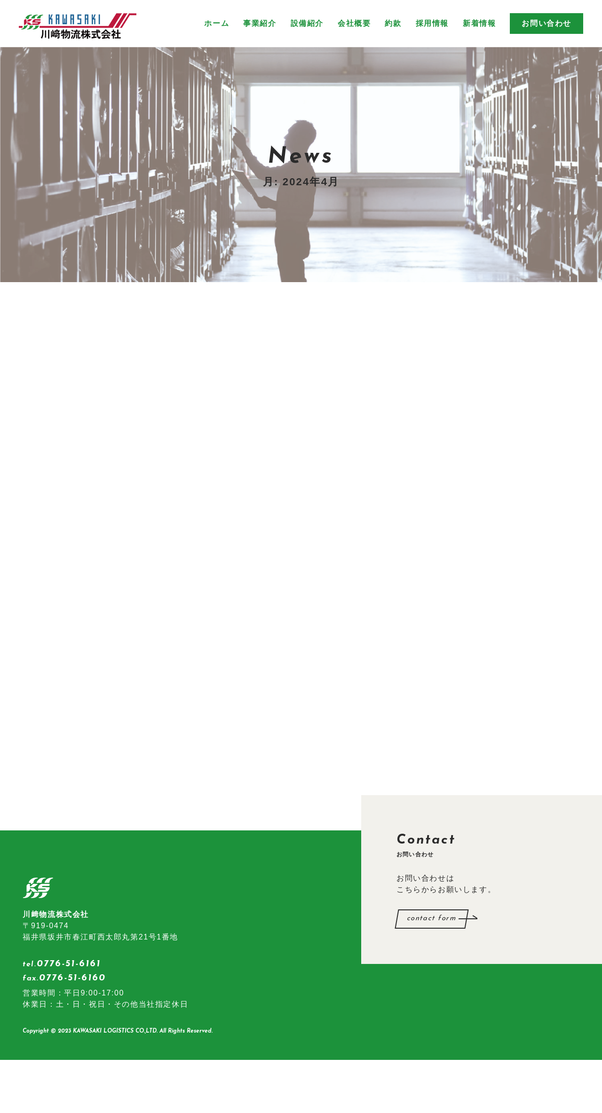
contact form (432, 972)
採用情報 (432, 23)
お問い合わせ (546, 23)
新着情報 (479, 23)
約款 (393, 23)
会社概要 (354, 23)
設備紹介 (307, 23)
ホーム (216, 23)
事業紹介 (259, 23)
